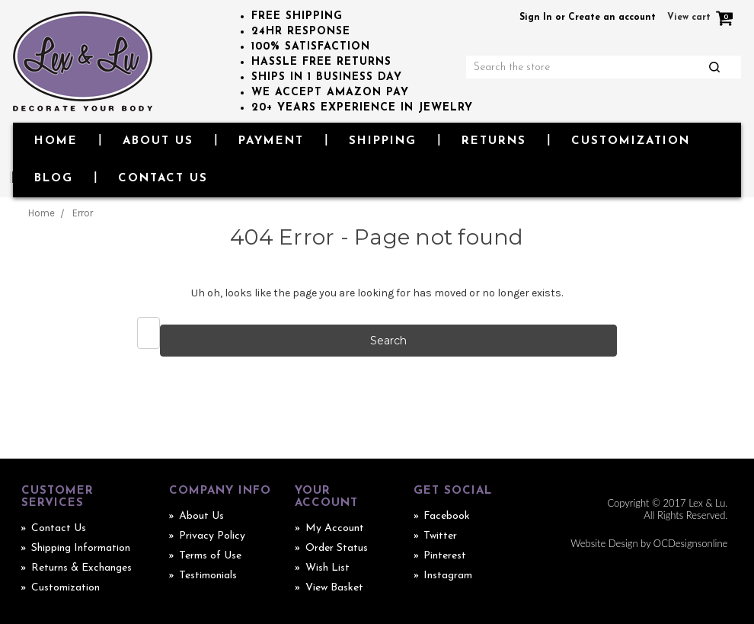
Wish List (327, 568)
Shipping (383, 141)
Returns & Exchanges (81, 568)
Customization (630, 141)
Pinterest (444, 556)
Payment (271, 141)
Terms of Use (210, 556)
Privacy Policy (212, 536)
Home (56, 141)
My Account (334, 528)
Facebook (446, 516)
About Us (158, 141)
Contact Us (163, 178)
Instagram (447, 575)
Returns (494, 141)
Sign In (535, 17)
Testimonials (208, 575)
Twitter (440, 536)
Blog (53, 178)
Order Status (336, 548)
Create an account (612, 17)
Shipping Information (80, 548)
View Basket (334, 588)
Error (82, 213)
